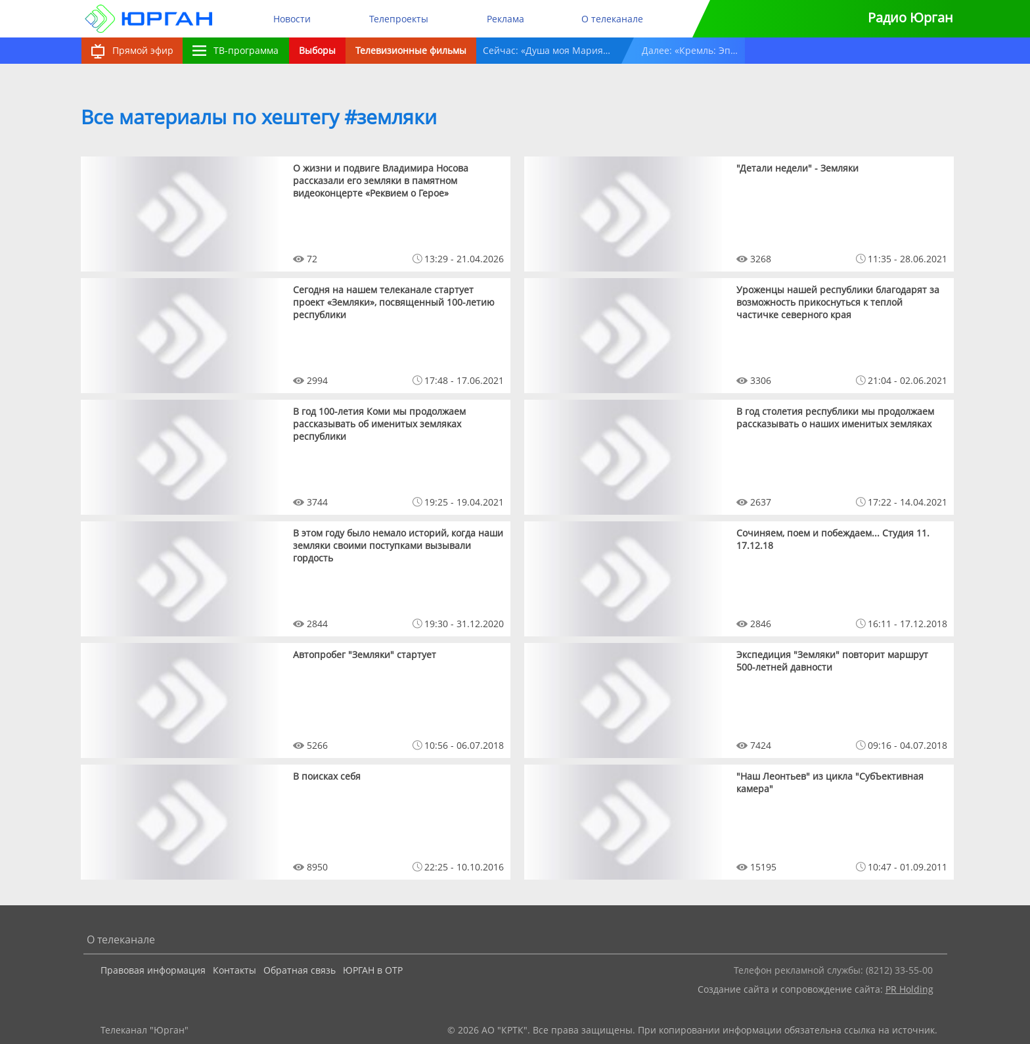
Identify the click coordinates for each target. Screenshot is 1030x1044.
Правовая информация (153, 970)
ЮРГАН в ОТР (373, 970)
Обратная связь (299, 970)
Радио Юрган (910, 17)
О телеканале (612, 18)
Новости (292, 18)
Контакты (234, 970)
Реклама (505, 18)
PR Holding (909, 989)
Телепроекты (398, 18)
